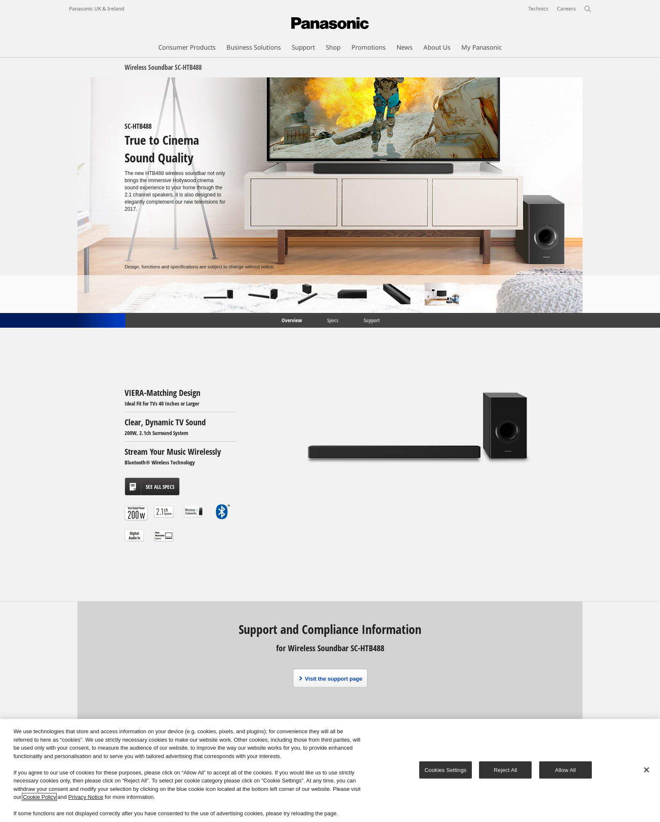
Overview (291, 319)
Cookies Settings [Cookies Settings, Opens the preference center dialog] (446, 769)
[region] (330, 770)
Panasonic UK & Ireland (96, 8)
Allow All (565, 769)
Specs (332, 319)
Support (372, 319)
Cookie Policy (39, 797)
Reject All (505, 769)
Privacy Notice (85, 797)
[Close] (646, 770)
